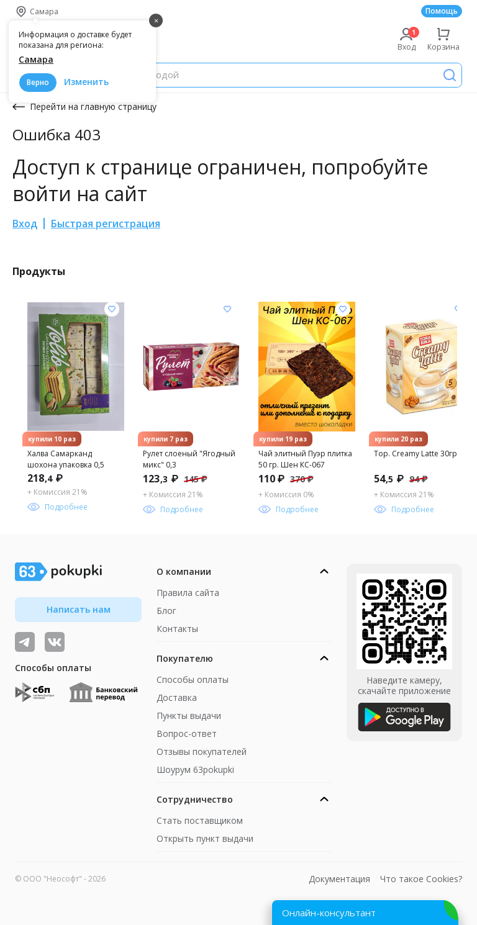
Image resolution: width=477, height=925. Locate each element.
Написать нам (79, 609)
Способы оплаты (193, 679)
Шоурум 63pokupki (195, 769)
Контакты (177, 628)
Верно (38, 82)
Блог (166, 610)
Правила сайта (188, 592)
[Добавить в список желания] (111, 309)
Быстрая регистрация (105, 223)
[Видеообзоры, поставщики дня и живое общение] (25, 642)
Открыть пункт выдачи (205, 838)
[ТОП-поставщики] (55, 642)
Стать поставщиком (200, 820)
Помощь (441, 11)
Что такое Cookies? (421, 879)
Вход (24, 223)
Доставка (177, 697)
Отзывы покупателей (202, 751)
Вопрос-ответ (187, 733)
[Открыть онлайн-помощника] (365, 912)
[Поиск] (449, 75)
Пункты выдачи (189, 715)
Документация (339, 879)
